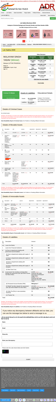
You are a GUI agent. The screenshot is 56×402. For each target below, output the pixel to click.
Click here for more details (41, 79)
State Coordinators (21, 390)
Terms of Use (35, 390)
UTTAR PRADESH (21, 44)
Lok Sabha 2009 (11, 44)
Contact (28, 390)
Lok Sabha (9, 12)
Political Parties (36, 12)
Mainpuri (29, 44)
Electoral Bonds (46, 12)
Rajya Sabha (27, 12)
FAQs (42, 390)
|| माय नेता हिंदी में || (5, 15)
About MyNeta (51, 15)
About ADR (43, 15)
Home (2, 12)
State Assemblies (18, 12)
